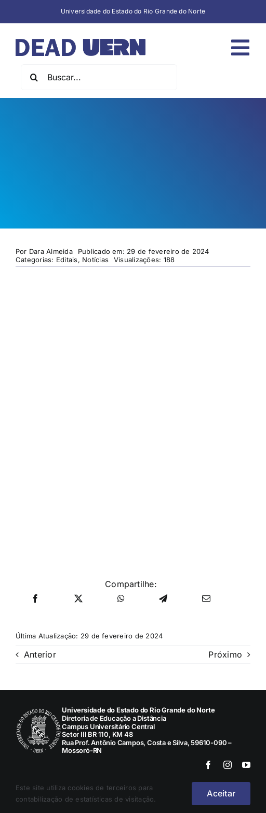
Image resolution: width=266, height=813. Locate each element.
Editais (67, 259)
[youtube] (246, 765)
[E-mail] (206, 599)
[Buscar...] (99, 77)
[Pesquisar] (34, 77)
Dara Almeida (51, 251)
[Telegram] (163, 599)
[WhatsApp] (121, 599)
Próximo (225, 654)
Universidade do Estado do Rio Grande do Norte (133, 11)
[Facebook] (35, 599)
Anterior (40, 654)
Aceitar (221, 793)
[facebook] (208, 765)
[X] (78, 599)
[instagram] (227, 765)
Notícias (95, 259)
